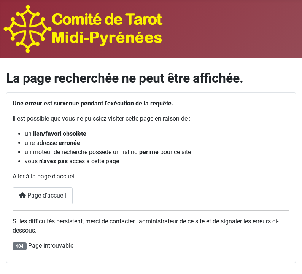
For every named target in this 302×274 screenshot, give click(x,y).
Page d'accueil (42, 195)
